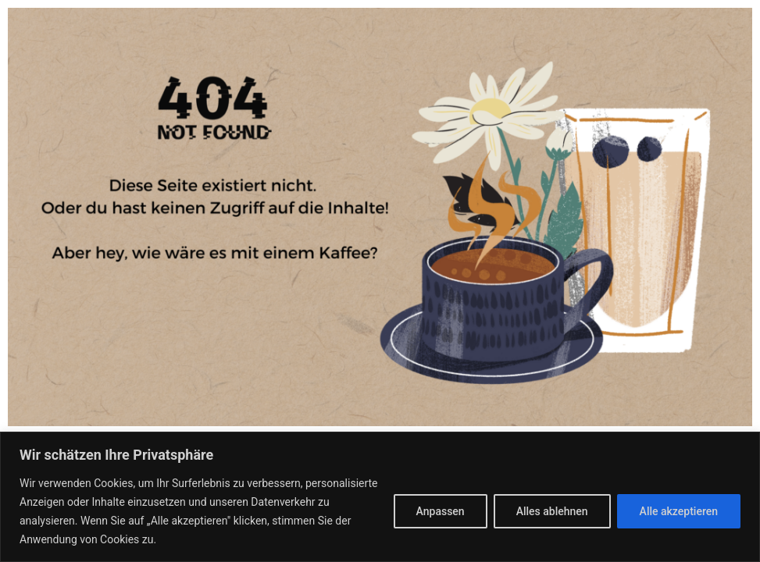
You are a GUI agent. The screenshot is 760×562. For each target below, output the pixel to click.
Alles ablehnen (552, 511)
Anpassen (440, 511)
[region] (380, 497)
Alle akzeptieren (679, 511)
